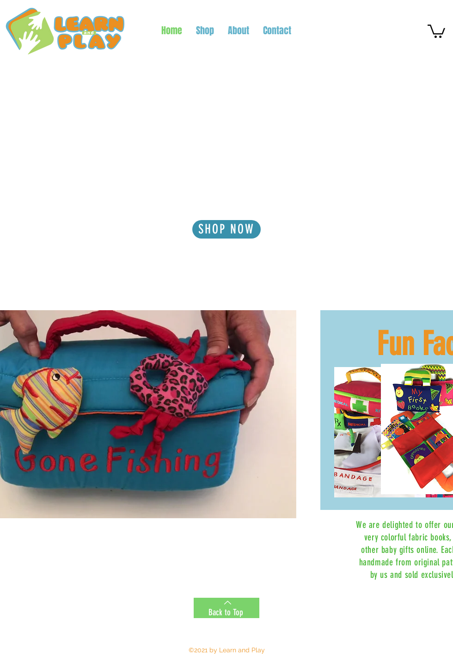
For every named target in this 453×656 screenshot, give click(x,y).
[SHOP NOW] (226, 229)
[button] (436, 30)
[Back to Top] (226, 608)
